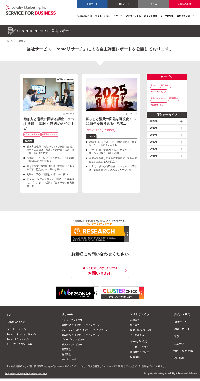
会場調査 (66, 354)
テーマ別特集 (167, 16)
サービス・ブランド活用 (19, 344)
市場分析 (135, 319)
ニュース (178, 343)
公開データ (92, 4)
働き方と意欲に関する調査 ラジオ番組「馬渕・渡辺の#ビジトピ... (48, 123)
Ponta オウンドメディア (19, 339)
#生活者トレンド (50, 134)
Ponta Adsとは (84, 16)
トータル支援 (137, 334)
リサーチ (118, 16)
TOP (9, 314)
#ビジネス (165, 85)
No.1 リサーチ (69, 359)
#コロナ (154, 85)
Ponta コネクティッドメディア (23, 334)
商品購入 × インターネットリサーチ (81, 334)
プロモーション (102, 16)
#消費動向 (109, 130)
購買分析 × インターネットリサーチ (81, 324)
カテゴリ (167, 77)
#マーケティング (158, 92)
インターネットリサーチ (74, 319)
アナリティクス (133, 16)
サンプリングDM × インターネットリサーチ (85, 329)
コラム (153, 4)
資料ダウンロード (185, 16)
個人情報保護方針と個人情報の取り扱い (26, 373)
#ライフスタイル (32, 134)
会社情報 (179, 358)
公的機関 (135, 356)
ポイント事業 (150, 16)
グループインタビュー (73, 339)
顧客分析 (135, 324)
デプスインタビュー (72, 344)
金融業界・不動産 (139, 351)
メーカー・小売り (139, 346)
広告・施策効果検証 (140, 329)
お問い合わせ (184, 4)
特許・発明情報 (183, 351)
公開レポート (123, 4)
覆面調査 (66, 349)
